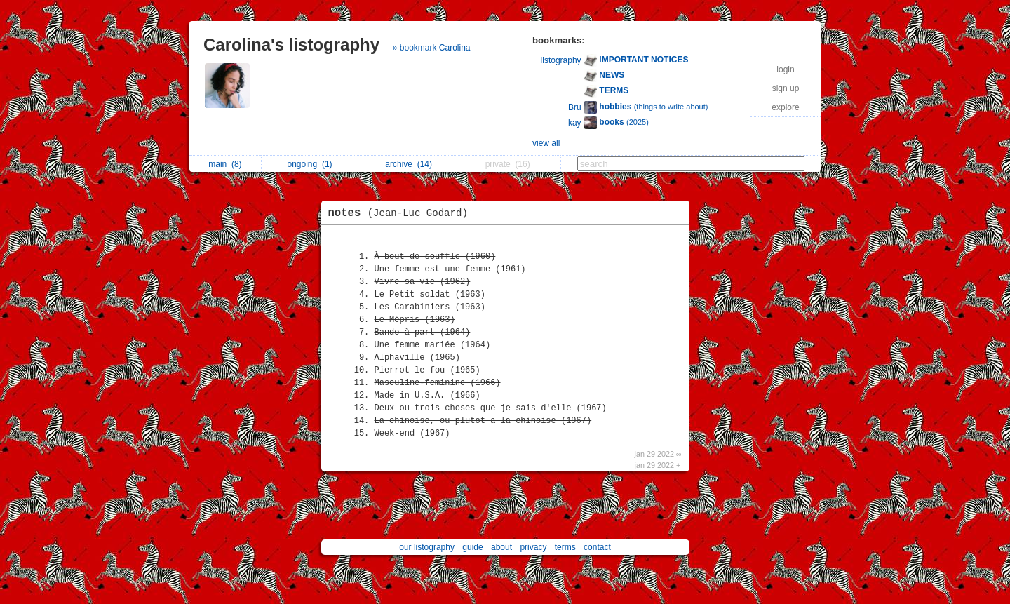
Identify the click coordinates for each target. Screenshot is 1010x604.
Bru (574, 107)
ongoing (310, 164)
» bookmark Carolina (432, 48)
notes (401, 213)
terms (565, 547)
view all (546, 143)
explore (785, 107)
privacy (533, 547)
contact (597, 547)
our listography (426, 547)
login (785, 69)
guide (472, 547)
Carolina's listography (291, 44)
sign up (786, 88)
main (224, 164)
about (501, 547)
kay (574, 123)
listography (561, 60)
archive (408, 164)
